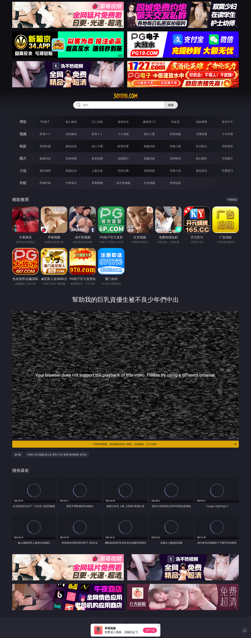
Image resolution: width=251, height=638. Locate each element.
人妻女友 (97, 171)
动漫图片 (123, 158)
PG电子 (45, 122)
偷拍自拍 (71, 146)
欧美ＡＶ (97, 134)
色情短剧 (175, 183)
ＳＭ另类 (227, 134)
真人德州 (71, 122)
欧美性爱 (123, 146)
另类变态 (227, 146)
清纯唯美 (175, 158)
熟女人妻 (149, 134)
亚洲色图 (71, 158)
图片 (23, 158)
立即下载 (150, 630)
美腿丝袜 (149, 158)
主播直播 (201, 134)
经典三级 (175, 146)
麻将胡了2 (149, 122)
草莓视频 (97, 183)
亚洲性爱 (45, 146)
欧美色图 (97, 158)
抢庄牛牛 (227, 122)
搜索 (171, 105)
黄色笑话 (201, 171)
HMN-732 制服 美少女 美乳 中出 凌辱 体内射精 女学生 (57, 454)
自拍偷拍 (71, 134)
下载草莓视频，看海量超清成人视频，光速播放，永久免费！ (165, 444)
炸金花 (175, 122)
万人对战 (97, 122)
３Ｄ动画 (123, 134)
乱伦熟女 (201, 146)
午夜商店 (71, 183)
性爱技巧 (227, 171)
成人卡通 (97, 146)
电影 (23, 146)
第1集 (18, 454)
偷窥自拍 (45, 158)
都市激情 (45, 171)
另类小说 (175, 171)
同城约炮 (45, 183)
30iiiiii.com (125, 96)
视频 (23, 134)
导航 (23, 182)
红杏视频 (149, 183)
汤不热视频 (123, 183)
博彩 (23, 121)
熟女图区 (201, 158)
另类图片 (227, 158)
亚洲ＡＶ (45, 134)
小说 (23, 170)
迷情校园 (149, 171)
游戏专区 (123, 122)
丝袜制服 (175, 134)
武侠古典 (123, 171)
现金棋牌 (201, 122)
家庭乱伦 (71, 171)
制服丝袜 (149, 146)
